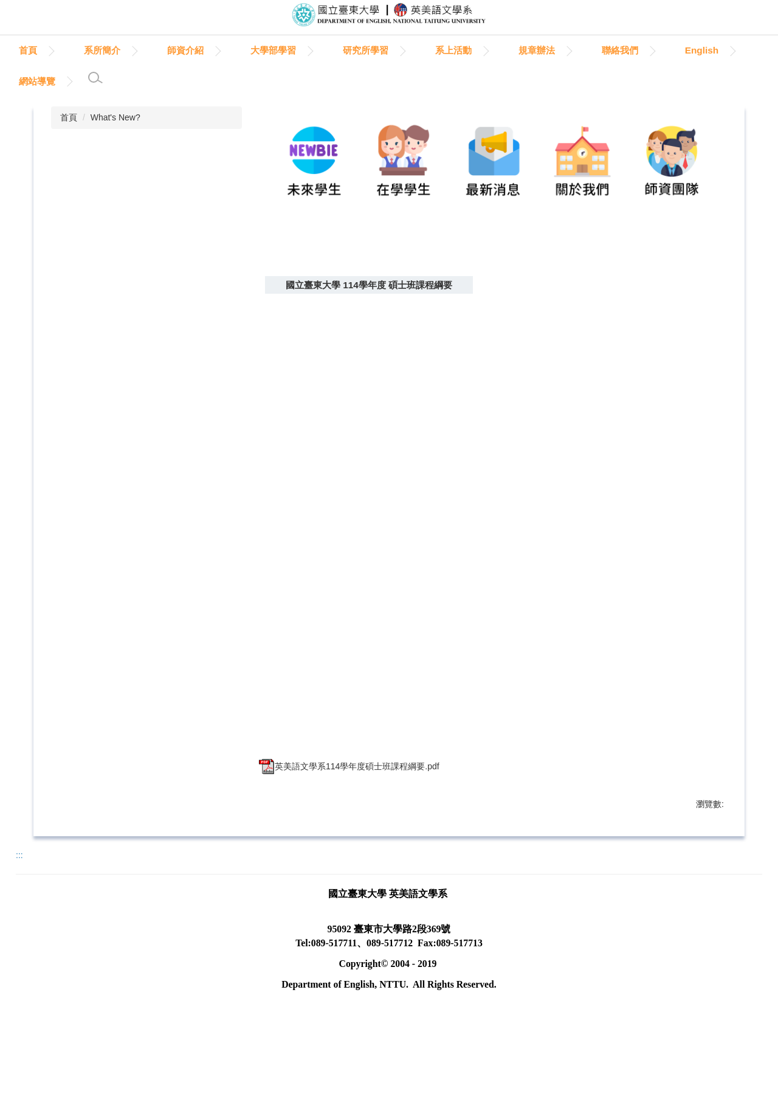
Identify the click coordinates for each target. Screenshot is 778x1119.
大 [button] (710, 312)
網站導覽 (117, 81)
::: (23, 50)
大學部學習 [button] (329, 50)
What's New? (115, 117)
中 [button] (687, 312)
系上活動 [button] (509, 50)
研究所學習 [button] (421, 50)
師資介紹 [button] (241, 50)
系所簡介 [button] (158, 50)
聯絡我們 (676, 50)
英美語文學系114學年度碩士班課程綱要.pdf (349, 787)
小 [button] (663, 312)
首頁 (84, 50)
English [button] (36, 81)
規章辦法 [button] (592, 50)
